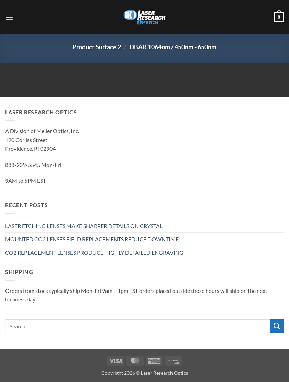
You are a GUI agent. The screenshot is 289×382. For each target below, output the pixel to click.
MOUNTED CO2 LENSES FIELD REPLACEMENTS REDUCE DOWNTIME (92, 239)
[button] (9, 17)
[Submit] (277, 326)
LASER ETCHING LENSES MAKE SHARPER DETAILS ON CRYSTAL (84, 226)
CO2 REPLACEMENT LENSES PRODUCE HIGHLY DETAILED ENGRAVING (94, 252)
